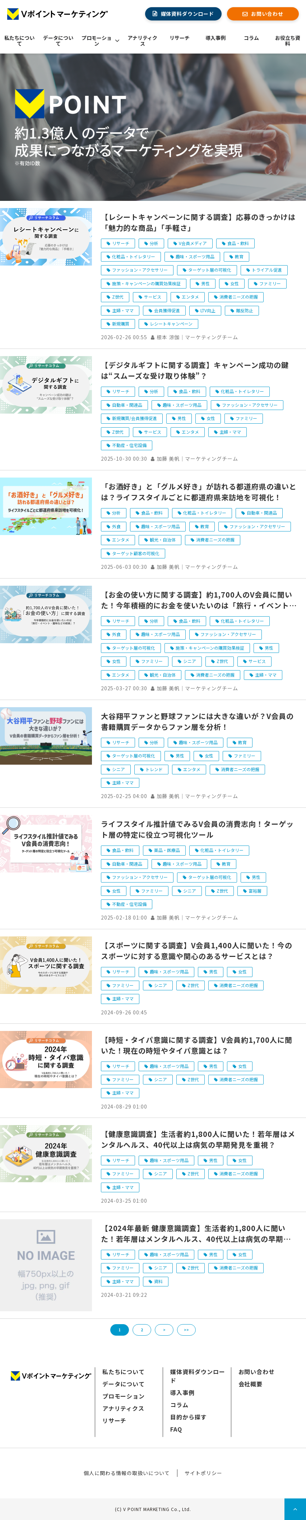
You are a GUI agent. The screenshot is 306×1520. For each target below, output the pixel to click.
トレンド (154, 769)
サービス (152, 297)
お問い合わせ (267, 13)
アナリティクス (142, 40)
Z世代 (118, 297)
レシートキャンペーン (171, 324)
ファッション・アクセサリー (140, 270)
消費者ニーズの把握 (238, 297)
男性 (205, 283)
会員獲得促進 (167, 310)
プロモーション (97, 40)
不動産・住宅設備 (129, 445)
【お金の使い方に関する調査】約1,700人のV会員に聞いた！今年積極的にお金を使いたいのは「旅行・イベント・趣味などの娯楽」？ (199, 600)
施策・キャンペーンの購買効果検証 (146, 283)
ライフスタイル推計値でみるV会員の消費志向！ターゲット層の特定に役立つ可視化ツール (197, 829)
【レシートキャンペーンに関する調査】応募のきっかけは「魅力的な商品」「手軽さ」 (198, 222)
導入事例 (215, 37)
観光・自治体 (163, 539)
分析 (154, 243)
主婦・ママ (123, 310)
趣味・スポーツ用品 (195, 256)
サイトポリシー (203, 1473)
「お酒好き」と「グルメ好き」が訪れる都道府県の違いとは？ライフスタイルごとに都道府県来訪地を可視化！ (199, 491)
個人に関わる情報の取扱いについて (127, 1473)
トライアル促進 (267, 270)
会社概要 (250, 1383)
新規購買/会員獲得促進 (134, 418)
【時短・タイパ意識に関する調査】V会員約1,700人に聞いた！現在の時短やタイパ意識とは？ (196, 1045)
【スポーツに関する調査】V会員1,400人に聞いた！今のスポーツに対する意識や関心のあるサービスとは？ (196, 950)
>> (186, 1329)
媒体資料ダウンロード (187, 13)
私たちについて (19, 40)
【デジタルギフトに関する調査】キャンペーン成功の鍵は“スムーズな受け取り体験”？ (195, 370)
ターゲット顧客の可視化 (135, 553)
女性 (234, 283)
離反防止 (244, 310)
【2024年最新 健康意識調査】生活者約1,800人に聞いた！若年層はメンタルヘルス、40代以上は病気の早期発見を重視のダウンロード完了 (196, 1233)
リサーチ (180, 37)
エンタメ (190, 297)
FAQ (176, 1429)
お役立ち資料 (287, 40)
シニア (189, 661)
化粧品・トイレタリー (133, 256)
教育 (239, 256)
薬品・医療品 (167, 850)
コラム (251, 37)
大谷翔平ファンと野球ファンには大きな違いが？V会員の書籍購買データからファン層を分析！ (197, 721)
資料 (158, 1281)
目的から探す (188, 1417)
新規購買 (120, 324)
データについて (58, 40)
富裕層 (255, 891)
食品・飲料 (238, 243)
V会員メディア (193, 243)
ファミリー (270, 283)
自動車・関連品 (127, 405)
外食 (116, 526)
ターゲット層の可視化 (209, 270)
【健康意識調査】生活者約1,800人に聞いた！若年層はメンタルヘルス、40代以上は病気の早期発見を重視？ (198, 1139)
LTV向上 (207, 310)
